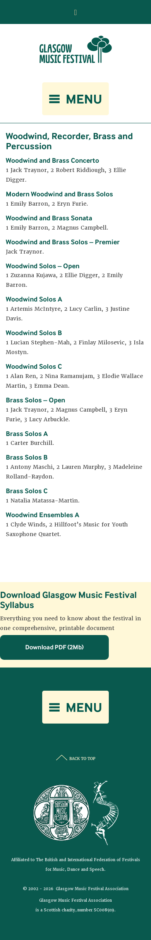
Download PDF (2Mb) (54, 647)
